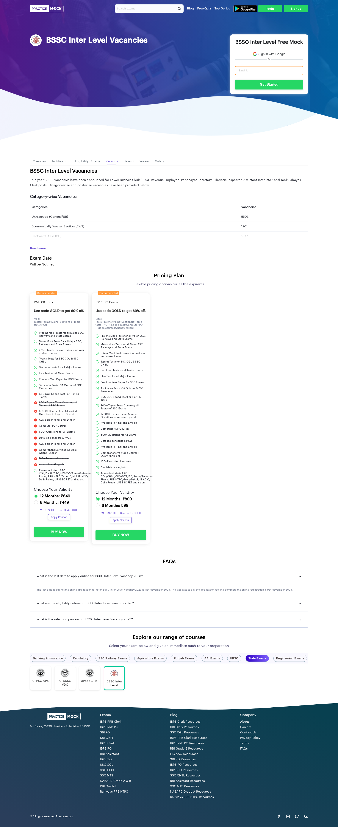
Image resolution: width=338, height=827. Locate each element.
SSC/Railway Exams (112, 658)
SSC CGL (106, 764)
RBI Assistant (109, 754)
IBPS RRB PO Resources (187, 743)
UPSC (234, 658)
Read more (38, 248)
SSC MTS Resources (184, 786)
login (270, 8)
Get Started (269, 84)
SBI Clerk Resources (184, 727)
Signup (296, 8)
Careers (245, 727)
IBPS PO (106, 748)
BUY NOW (59, 532)
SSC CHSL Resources (185, 775)
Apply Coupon (59, 517)
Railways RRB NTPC (114, 791)
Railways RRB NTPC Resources (192, 797)
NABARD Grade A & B (115, 780)
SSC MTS (106, 775)
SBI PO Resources (183, 759)
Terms (244, 743)
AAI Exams (212, 658)
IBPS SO (106, 759)
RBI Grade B (108, 786)
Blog (190, 8)
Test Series (222, 8)
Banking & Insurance (48, 658)
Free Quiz (204, 8)
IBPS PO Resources (183, 764)
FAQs (244, 748)
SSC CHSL (107, 770)
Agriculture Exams (150, 658)
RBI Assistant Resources (187, 780)
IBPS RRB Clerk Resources (188, 737)
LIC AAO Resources (184, 754)
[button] (269, 54)
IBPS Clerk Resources (185, 721)
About (244, 721)
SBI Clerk (106, 737)
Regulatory (80, 658)
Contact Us (248, 732)
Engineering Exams (290, 658)
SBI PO (105, 732)
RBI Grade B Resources (186, 748)
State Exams (257, 658)
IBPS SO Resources (184, 770)
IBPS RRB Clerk (110, 721)
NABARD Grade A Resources (190, 791)
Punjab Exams (184, 658)
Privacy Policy (250, 737)
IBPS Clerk (107, 743)
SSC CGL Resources (184, 732)
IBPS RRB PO (109, 727)
